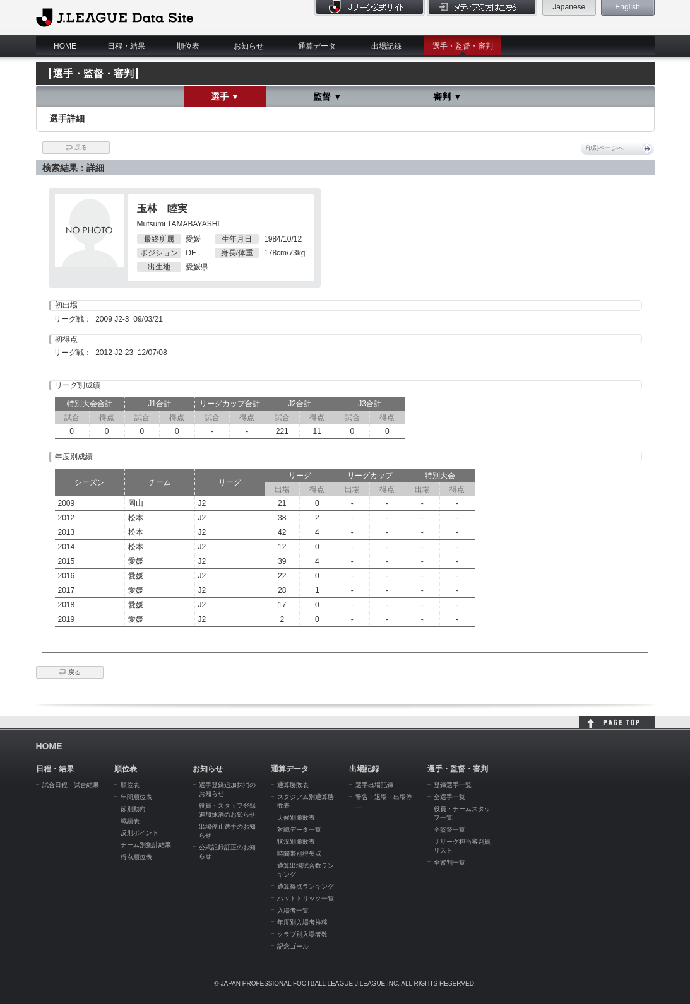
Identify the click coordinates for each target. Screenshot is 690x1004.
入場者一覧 (293, 910)
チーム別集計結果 (146, 844)
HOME (65, 46)
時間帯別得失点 (299, 853)
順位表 (188, 46)
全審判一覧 (449, 862)
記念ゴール (293, 946)
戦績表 (130, 820)
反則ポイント (139, 832)
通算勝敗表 (293, 784)
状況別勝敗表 (296, 841)
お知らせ (249, 46)
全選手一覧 (449, 796)
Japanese (568, 7)
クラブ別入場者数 (302, 934)
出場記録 (386, 46)
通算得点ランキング (305, 886)
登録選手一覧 (453, 784)
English (627, 7)
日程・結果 (126, 46)
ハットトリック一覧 (305, 898)
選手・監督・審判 (462, 46)
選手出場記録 (374, 784)
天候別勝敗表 (296, 817)
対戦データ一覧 (299, 829)
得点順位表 (136, 856)
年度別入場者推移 (302, 922)
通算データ (317, 46)
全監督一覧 (449, 829)
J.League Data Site (114, 17)
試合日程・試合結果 (70, 784)
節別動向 (133, 808)
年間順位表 (136, 796)
